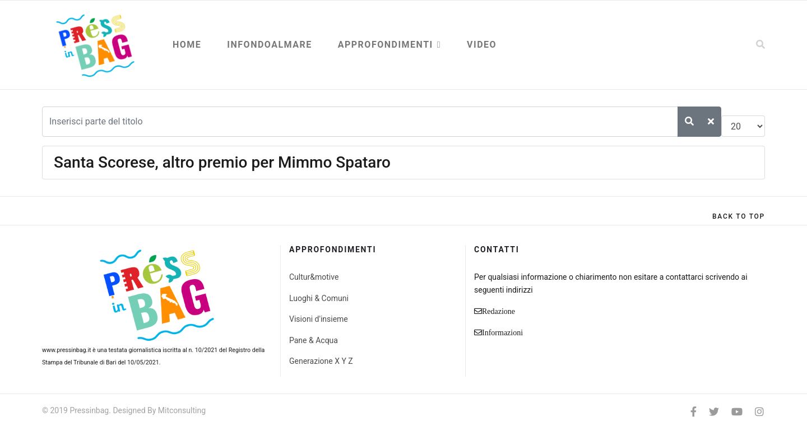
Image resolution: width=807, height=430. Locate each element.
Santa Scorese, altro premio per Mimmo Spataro (222, 162)
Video (482, 44)
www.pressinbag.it (66, 350)
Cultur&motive (313, 276)
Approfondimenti (385, 44)
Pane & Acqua (313, 340)
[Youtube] (737, 412)
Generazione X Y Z (321, 361)
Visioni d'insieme (318, 319)
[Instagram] (759, 412)
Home (187, 44)
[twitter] (714, 412)
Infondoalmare (269, 44)
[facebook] (693, 412)
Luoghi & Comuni (319, 298)
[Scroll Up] (738, 216)
